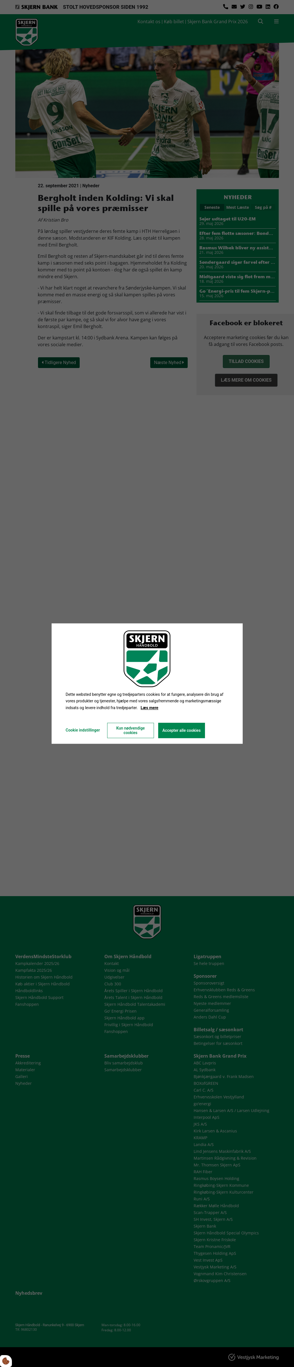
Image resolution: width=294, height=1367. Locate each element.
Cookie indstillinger (82, 730)
